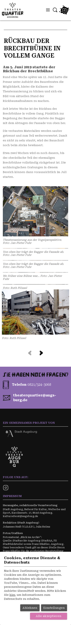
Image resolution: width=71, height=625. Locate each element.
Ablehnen (30, 608)
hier (12, 595)
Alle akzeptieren (48, 616)
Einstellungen (54, 608)
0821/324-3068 (39, 385)
